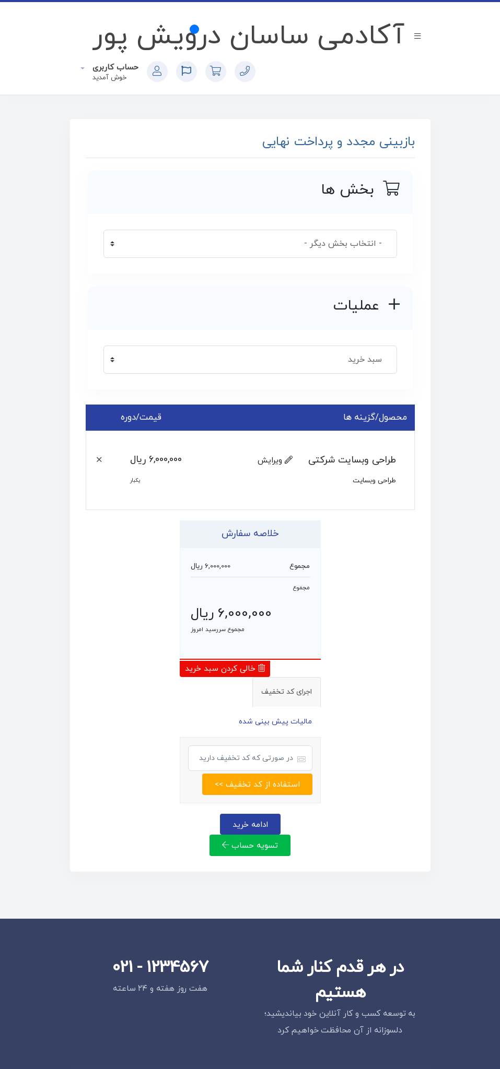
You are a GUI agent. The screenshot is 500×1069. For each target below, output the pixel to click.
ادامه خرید (250, 824)
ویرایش (275, 460)
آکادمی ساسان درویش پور (248, 36)
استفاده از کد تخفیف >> (257, 784)
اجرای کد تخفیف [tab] (286, 692)
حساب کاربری (114, 67)
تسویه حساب (250, 845)
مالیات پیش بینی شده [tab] (275, 722)
